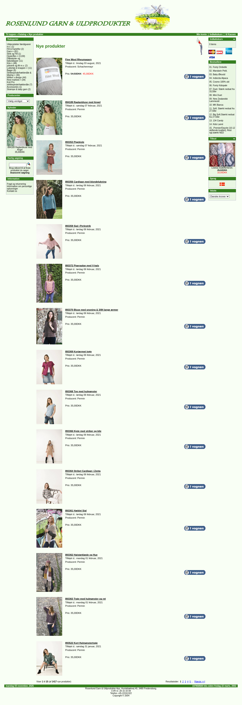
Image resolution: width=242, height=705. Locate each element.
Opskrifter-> (12, 56)
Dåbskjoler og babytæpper (13, 59)
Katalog (22, 34)
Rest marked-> (14, 80)
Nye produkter (36, 34)
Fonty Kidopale (220, 85)
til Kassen (230, 34)
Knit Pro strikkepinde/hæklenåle (18, 83)
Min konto (202, 34)
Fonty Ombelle (220, 67)
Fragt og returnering (16, 184)
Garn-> (10, 51)
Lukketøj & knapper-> (17, 68)
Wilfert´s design (14, 77)
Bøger (10, 70)
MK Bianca (218, 105)
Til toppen (11, 34)
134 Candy (218, 120)
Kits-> (9, 63)
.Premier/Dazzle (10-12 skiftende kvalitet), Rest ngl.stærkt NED (222, 130)
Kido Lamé (218, 124)
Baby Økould (219, 74)
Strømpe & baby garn (17, 89)
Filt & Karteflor (13, 49)
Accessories (13, 87)
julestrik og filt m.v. (16, 65)
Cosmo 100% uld (221, 82)
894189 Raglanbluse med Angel (20, 148)
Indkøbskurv (216, 34)
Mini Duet (217, 95)
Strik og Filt (12, 54)
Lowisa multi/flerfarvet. (222, 168)
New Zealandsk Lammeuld (218, 100)
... (192, 681)
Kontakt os (12, 191)
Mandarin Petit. (220, 71)
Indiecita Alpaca (220, 78)
